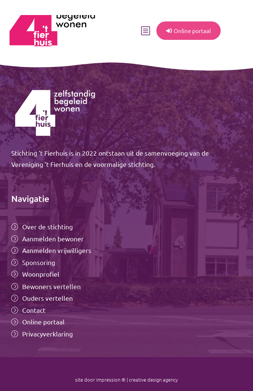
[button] (145, 31)
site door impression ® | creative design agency (126, 379)
